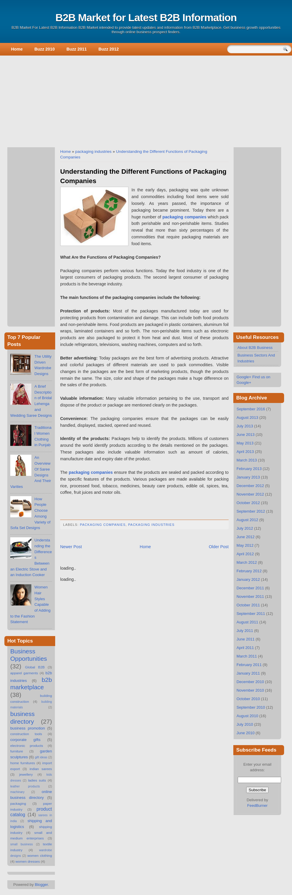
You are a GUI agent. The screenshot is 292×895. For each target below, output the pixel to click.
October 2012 (248, 503)
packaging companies (103, 524)
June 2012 (245, 537)
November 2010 (250, 690)
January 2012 (248, 579)
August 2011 (247, 622)
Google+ (244, 377)
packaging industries (93, 151)
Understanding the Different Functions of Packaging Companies (143, 176)
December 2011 (250, 588)
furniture (16, 751)
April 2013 (245, 451)
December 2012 (250, 486)
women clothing (39, 856)
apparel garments (24, 673)
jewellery (26, 774)
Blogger (41, 884)
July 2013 (245, 426)
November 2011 (250, 596)
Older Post (219, 546)
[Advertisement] (146, 100)
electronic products (26, 746)
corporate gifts (25, 739)
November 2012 (250, 494)
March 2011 (247, 656)
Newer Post (71, 546)
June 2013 (245, 434)
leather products (25, 786)
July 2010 (245, 724)
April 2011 (245, 647)
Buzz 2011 (76, 49)
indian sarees (41, 769)
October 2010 (248, 699)
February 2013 (249, 468)
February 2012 (249, 571)
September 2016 (251, 409)
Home (17, 49)
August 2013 (247, 417)
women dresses (28, 861)
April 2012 (245, 554)
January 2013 (248, 477)
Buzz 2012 (109, 49)
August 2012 (247, 520)
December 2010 (250, 682)
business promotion (27, 728)
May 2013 (245, 443)
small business (21, 844)
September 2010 (251, 707)
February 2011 (249, 665)
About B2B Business (255, 347)
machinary (17, 792)
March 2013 (247, 460)
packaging (18, 804)
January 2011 (248, 673)
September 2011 (251, 613)
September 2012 (251, 511)
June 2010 (245, 733)
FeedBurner (257, 805)
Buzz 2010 (44, 49)
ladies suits (37, 780)
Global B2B (35, 667)
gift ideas (41, 757)
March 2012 (247, 562)
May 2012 (245, 545)
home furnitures (22, 763)
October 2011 (248, 605)
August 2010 (247, 716)
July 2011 (245, 630)
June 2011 (245, 639)
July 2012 (245, 528)
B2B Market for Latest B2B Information (146, 18)
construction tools (26, 734)
